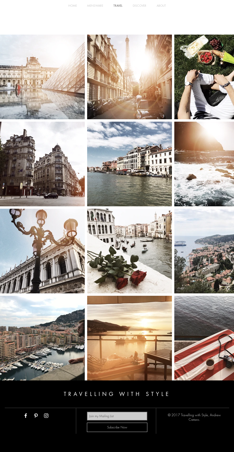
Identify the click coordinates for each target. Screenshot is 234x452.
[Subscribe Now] (117, 427)
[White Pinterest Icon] (36, 416)
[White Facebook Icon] (26, 416)
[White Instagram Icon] (46, 416)
